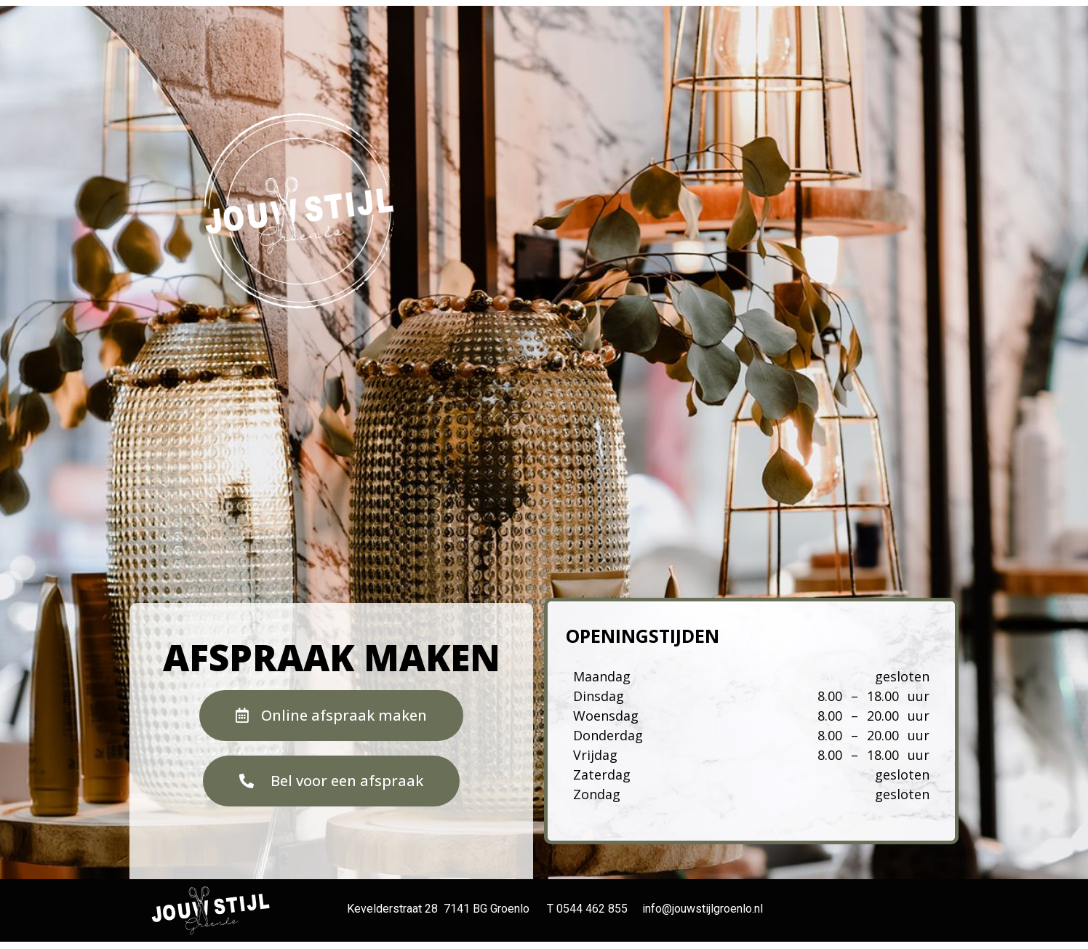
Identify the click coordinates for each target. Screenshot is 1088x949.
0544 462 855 (592, 909)
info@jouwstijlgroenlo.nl (702, 909)
